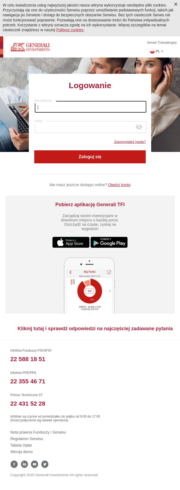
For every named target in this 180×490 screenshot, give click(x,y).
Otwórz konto (119, 185)
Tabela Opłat (21, 445)
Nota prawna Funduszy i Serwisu (38, 432)
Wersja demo (21, 452)
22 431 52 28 (27, 403)
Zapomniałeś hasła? (130, 142)
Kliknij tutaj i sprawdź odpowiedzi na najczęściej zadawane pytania (95, 328)
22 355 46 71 (27, 381)
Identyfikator (43, 101)
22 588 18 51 (27, 359)
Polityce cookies (69, 30)
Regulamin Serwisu (26, 439)
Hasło (38, 121)
